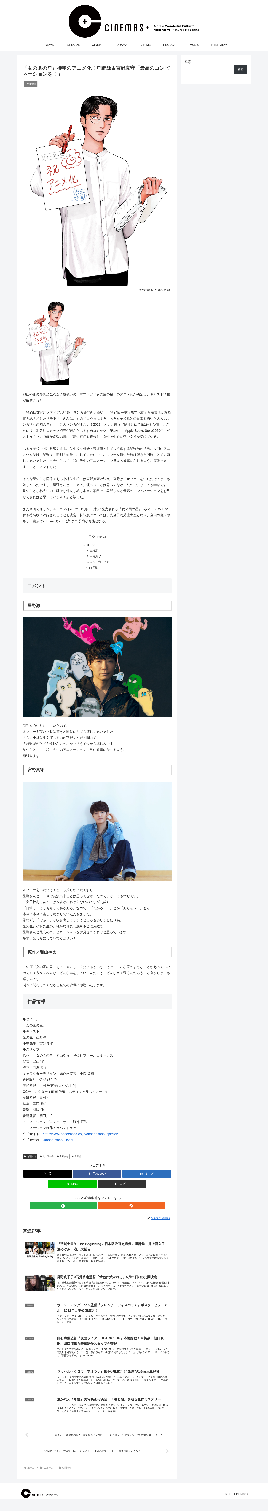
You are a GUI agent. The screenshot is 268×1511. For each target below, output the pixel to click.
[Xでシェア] (47, 1176)
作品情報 (92, 569)
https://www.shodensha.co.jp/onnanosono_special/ (80, 1136)
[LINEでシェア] (72, 1186)
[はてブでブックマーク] (146, 1176)
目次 (91, 537)
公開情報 (30, 1158)
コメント (92, 545)
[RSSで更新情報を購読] (101, 1208)
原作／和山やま (100, 563)
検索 (188, 62)
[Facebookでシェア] (97, 1176)
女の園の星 (47, 1158)
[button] (122, 1186)
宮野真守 (95, 557)
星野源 (94, 551)
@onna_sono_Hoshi (58, 1142)
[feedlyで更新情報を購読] (93, 1208)
